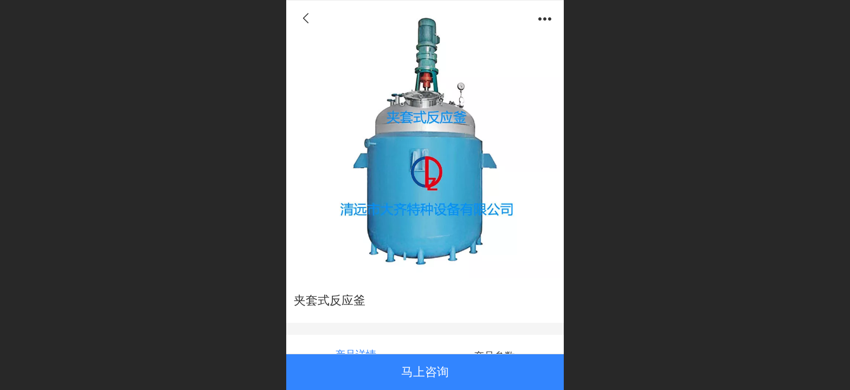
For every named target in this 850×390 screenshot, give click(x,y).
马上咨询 (425, 372)
